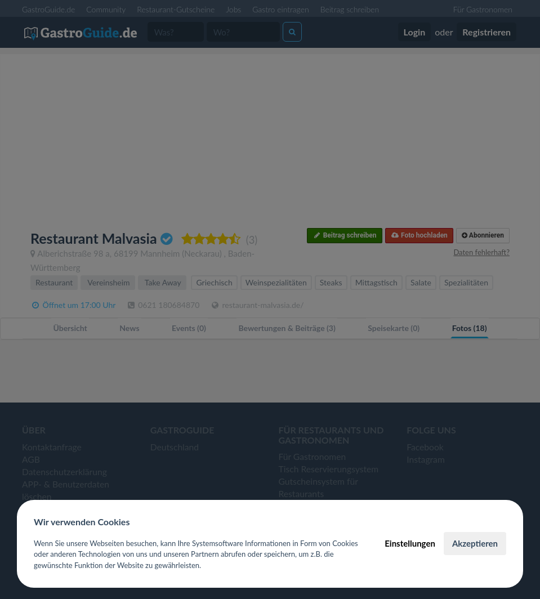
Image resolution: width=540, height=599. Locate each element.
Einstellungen (410, 543)
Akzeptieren (475, 543)
